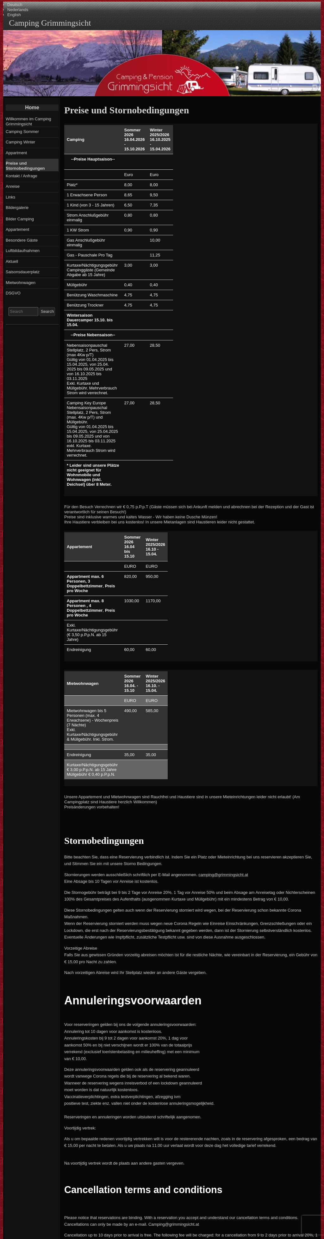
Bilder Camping (20, 219)
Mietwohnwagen (20, 282)
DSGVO (13, 293)
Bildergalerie (17, 207)
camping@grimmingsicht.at (223, 675)
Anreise (13, 186)
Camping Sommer (22, 131)
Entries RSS (115, 1236)
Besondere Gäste (22, 240)
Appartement (17, 229)
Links (10, 197)
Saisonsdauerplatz (23, 271)
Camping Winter (20, 142)
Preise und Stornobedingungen (25, 166)
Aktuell (12, 261)
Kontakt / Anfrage (21, 176)
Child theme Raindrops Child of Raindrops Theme (215, 1236)
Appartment (16, 152)
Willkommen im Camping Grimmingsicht (28, 121)
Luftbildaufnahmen (23, 250)
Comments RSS (154, 1236)
